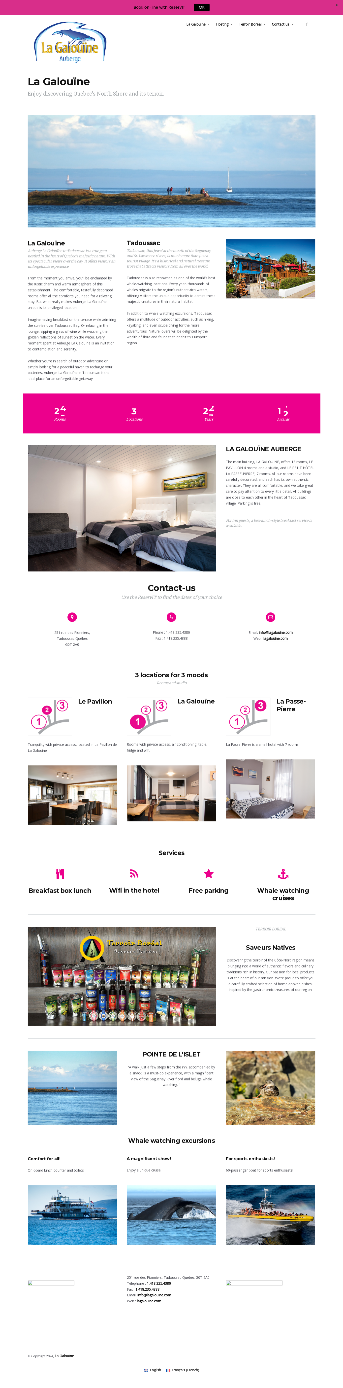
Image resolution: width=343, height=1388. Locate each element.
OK (202, 7)
